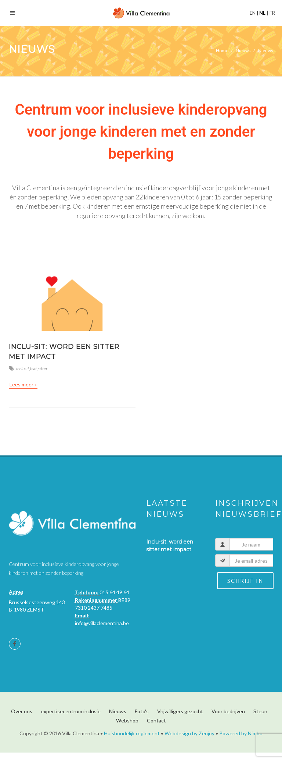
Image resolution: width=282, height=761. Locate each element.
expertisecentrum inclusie (71, 711)
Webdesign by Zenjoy (189, 733)
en (253, 13)
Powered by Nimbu (241, 733)
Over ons (21, 711)
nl (262, 13)
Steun (260, 711)
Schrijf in (245, 580)
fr (271, 13)
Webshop (127, 720)
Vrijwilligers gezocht (180, 711)
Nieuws (117, 711)
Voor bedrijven (228, 711)
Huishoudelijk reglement (132, 733)
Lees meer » (23, 384)
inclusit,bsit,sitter (28, 368)
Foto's (142, 711)
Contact (156, 720)
